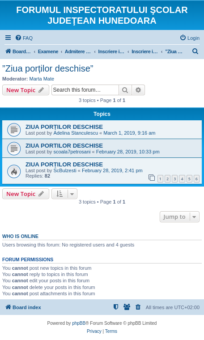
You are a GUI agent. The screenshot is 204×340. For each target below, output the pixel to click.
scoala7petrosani (71, 151)
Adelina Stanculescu (75, 133)
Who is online (20, 236)
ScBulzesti (64, 170)
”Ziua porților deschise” (47, 68)
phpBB (78, 323)
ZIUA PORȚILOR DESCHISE (64, 126)
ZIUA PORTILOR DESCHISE (64, 145)
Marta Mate (42, 78)
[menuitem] (24, 38)
